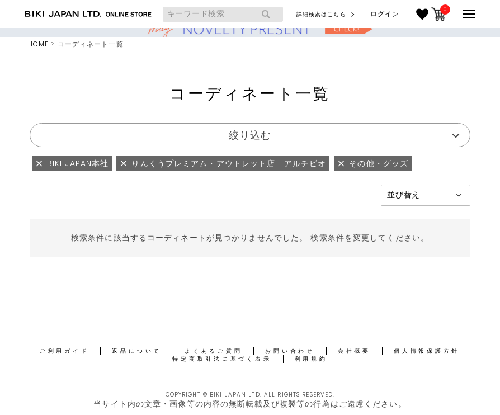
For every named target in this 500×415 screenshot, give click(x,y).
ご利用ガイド (64, 351)
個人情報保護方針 (427, 351)
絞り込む (250, 135)
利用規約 (311, 358)
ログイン (384, 14)
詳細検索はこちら (321, 14)
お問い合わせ (290, 351)
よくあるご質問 (213, 351)
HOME (38, 44)
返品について (137, 351)
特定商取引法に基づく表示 (221, 358)
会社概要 (354, 351)
